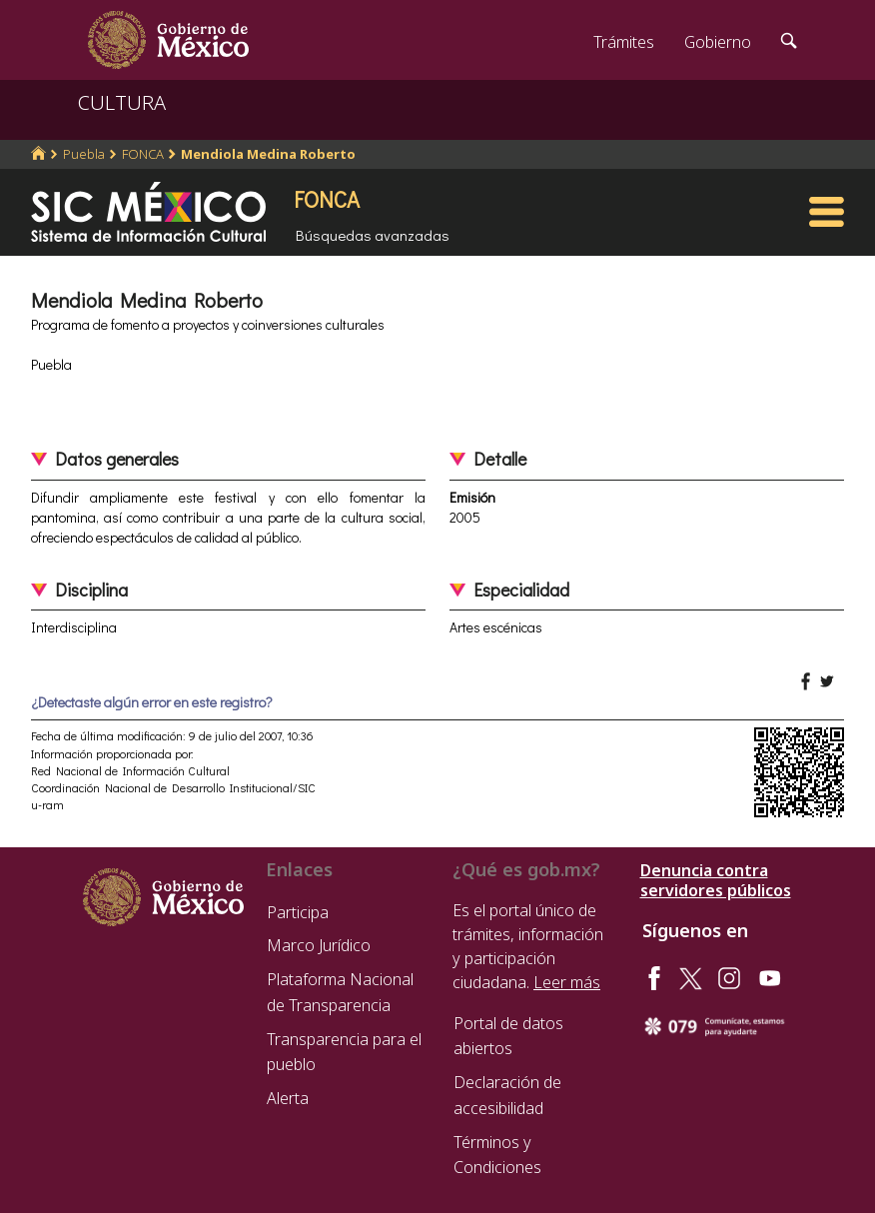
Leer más (566, 982)
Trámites (623, 42)
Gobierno (717, 42)
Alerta (288, 1098)
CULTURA (122, 102)
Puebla (84, 154)
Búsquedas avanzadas (372, 235)
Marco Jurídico (319, 945)
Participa (298, 912)
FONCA (143, 154)
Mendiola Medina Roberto (268, 154)
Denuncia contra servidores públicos (715, 880)
